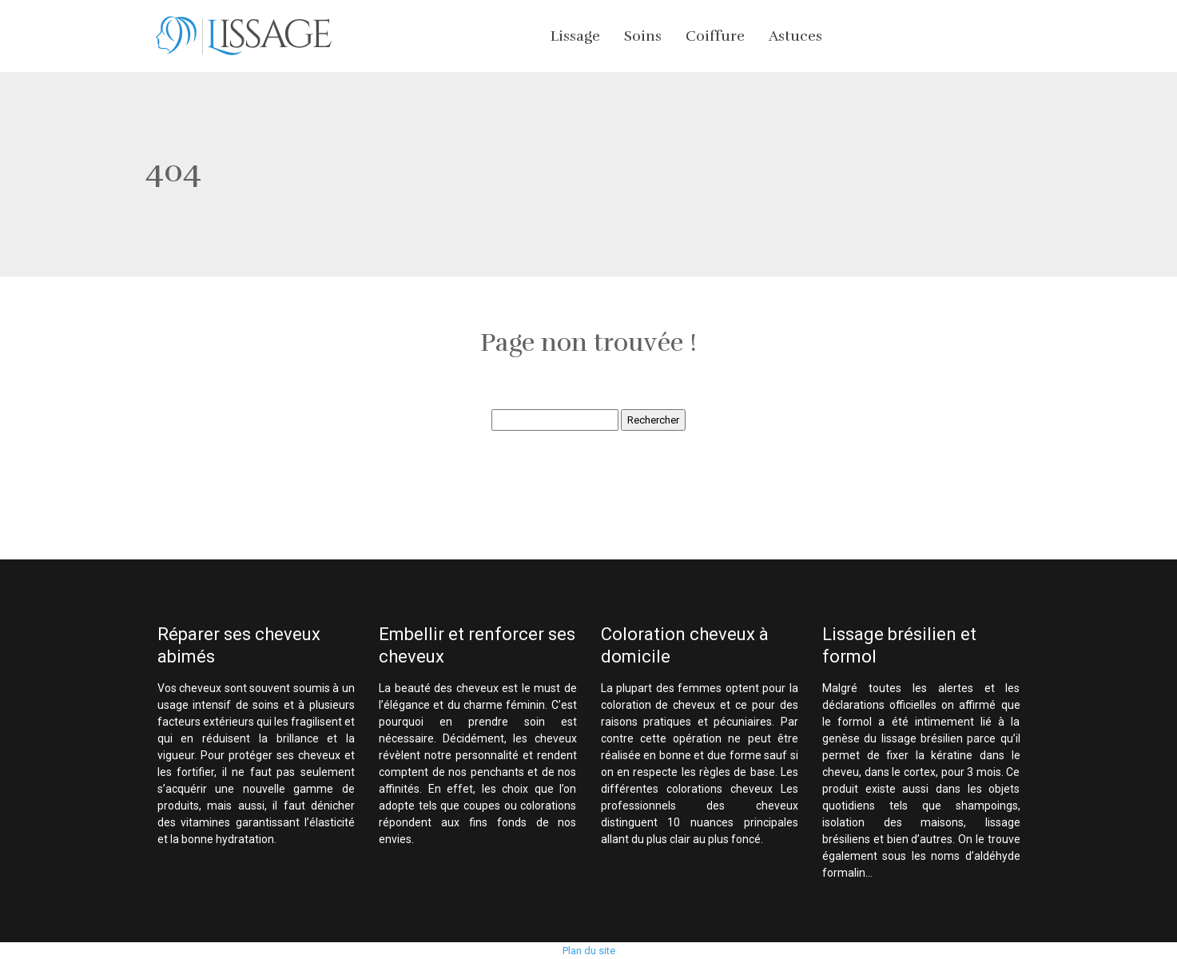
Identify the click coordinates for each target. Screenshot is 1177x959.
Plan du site (589, 951)
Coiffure (715, 36)
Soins (643, 36)
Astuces (795, 36)
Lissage (575, 36)
